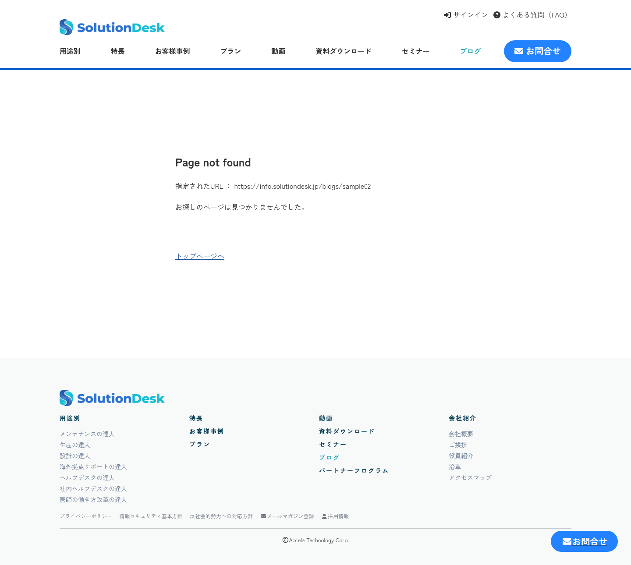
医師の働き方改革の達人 (93, 499)
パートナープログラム (354, 470)
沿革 (455, 466)
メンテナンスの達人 (87, 433)
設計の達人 (75, 455)
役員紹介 (461, 455)
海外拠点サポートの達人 (93, 466)
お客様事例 (172, 51)
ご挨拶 (458, 444)
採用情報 (335, 515)
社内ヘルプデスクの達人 (93, 488)
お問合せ (537, 50)
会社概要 (461, 433)
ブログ (470, 51)
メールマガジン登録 (287, 515)
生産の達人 (75, 444)
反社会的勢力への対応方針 (221, 515)
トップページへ (199, 256)
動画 (278, 51)
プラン (230, 51)
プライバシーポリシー (86, 515)
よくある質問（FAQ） (532, 14)
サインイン (466, 14)
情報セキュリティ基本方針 (151, 515)
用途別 (70, 51)
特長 (118, 51)
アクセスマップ (470, 477)
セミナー (416, 51)
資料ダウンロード (344, 51)
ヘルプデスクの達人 (87, 477)
